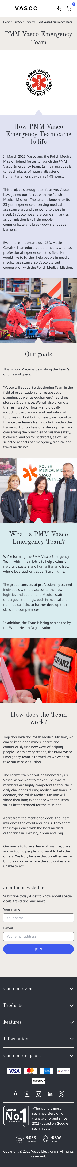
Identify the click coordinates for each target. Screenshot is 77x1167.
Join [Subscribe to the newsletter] (38, 949)
